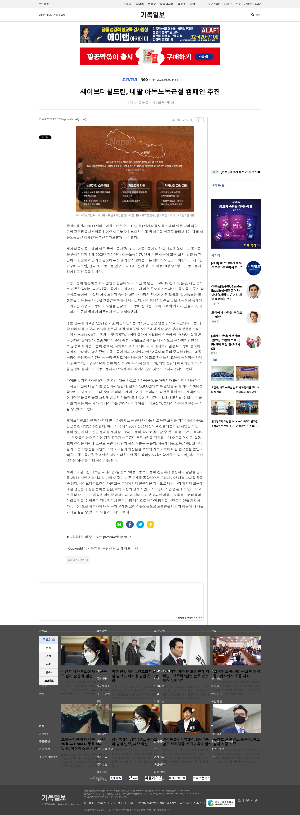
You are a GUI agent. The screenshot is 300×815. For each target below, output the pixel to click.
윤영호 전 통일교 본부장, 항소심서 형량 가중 (236, 742)
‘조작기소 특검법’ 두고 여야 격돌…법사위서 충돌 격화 (236, 674)
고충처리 (185, 803)
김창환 (215, 303)
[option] (223, 381)
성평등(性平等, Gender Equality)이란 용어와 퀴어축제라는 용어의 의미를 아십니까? (226, 292)
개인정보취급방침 (146, 803)
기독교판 (215, 4)
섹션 (44, 4)
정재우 (215, 321)
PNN (214, 353)
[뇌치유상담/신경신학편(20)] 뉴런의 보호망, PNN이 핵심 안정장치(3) (225, 342)
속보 (215, 172)
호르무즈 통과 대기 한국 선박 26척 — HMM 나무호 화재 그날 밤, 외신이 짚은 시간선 (84, 744)
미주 (238, 4)
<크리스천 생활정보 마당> (189, 617)
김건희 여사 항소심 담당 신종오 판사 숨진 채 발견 (84, 674)
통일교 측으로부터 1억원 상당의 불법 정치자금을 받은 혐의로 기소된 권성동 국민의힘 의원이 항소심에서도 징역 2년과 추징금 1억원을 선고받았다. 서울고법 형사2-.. (185, 757)
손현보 (152, 4)
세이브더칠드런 (79, 560)
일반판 (229, 4)
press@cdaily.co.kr (74, 119)
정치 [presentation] (48, 648)
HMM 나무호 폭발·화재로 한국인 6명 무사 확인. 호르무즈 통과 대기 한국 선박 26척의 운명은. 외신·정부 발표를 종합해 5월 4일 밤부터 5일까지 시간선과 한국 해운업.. (84, 760)
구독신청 (247, 4)
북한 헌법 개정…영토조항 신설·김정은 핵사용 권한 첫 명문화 (135, 676)
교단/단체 (130, 80)
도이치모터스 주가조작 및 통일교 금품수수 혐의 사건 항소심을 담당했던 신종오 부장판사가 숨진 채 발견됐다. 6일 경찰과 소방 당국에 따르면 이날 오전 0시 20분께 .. (84, 687)
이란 (192, 4)
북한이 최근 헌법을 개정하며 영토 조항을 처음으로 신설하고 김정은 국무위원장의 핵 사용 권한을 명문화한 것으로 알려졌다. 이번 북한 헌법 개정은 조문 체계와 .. (135, 692)
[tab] (48, 648)
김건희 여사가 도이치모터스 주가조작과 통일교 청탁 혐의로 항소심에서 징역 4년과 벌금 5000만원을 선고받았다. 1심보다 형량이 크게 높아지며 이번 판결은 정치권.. (135, 757)
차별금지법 (167, 4)
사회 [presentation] (48, 664)
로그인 (257, 4)
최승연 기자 (56, 119)
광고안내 (102, 803)
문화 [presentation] (48, 672)
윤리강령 (198, 803)
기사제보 (128, 803)
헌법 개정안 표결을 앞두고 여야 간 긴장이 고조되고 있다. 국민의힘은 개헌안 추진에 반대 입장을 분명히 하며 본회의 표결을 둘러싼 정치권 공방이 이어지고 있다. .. (186, 692)
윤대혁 (139, 4)
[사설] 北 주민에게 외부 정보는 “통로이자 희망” (226, 265)
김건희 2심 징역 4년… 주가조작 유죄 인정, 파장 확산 (134, 742)
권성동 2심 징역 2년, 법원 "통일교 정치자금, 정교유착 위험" (186, 742)
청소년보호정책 (168, 803)
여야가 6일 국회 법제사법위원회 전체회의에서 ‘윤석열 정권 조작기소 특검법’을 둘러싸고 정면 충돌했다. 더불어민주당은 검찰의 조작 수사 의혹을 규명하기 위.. (237, 687)
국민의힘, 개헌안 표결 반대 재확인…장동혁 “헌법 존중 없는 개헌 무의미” (185, 676)
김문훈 (181, 4)
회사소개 (88, 803)
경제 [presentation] (48, 656)
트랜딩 (127, 4)
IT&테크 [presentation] (49, 681)
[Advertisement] (236, 141)
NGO (144, 80)
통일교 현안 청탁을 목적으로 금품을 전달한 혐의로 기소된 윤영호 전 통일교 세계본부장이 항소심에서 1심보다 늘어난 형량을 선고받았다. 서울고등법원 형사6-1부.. (237, 755)
